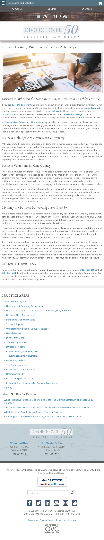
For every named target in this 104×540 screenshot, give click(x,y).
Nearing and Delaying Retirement (25, 306)
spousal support (92, 108)
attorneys (35, 122)
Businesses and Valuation (22, 356)
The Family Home (16, 342)
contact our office (87, 270)
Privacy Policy (46, 520)
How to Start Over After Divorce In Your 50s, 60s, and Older (39, 310)
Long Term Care (15, 337)
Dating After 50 (15, 374)
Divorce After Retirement (20, 315)
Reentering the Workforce (21, 378)
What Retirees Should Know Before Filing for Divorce (33, 412)
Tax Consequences (17, 365)
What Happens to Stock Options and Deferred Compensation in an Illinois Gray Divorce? (48, 401)
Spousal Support (15, 324)
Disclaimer (61, 520)
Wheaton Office (19, 443)
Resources (33, 520)
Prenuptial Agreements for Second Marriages (31, 383)
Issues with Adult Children (20, 369)
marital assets (55, 111)
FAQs (9, 387)
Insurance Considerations (20, 319)
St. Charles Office (52, 443)
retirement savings (72, 114)
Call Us (17, 9)
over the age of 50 (21, 105)
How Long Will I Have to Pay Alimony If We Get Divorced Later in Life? (42, 416)
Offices (87, 9)
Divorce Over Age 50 (15, 301)
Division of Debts (15, 360)
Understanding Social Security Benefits (28, 328)
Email (52, 9)
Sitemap (72, 520)
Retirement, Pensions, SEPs (23, 351)
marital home (8, 114)
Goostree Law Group (14, 122)
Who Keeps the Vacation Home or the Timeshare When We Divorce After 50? (47, 407)
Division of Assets (16, 346)
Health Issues (13, 333)
